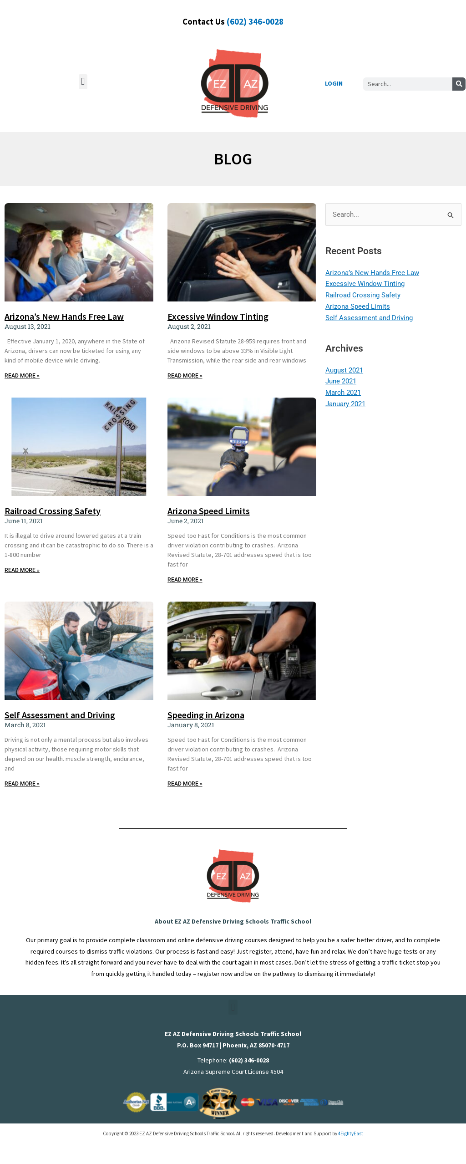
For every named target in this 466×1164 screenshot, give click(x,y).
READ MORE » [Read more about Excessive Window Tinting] (185, 376)
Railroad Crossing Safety (53, 510)
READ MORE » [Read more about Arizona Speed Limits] (185, 580)
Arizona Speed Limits (208, 510)
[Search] (459, 84)
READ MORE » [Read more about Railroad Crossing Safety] (22, 570)
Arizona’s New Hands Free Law (64, 316)
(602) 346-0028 (255, 21)
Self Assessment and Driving (60, 714)
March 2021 (343, 392)
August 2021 (344, 370)
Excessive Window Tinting (217, 316)
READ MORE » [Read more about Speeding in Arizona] (185, 784)
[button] (83, 81)
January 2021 (345, 404)
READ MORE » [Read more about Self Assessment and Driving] (22, 784)
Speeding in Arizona (205, 714)
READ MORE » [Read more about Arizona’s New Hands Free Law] (22, 376)
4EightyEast (350, 1133)
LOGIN (334, 83)
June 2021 (340, 381)
